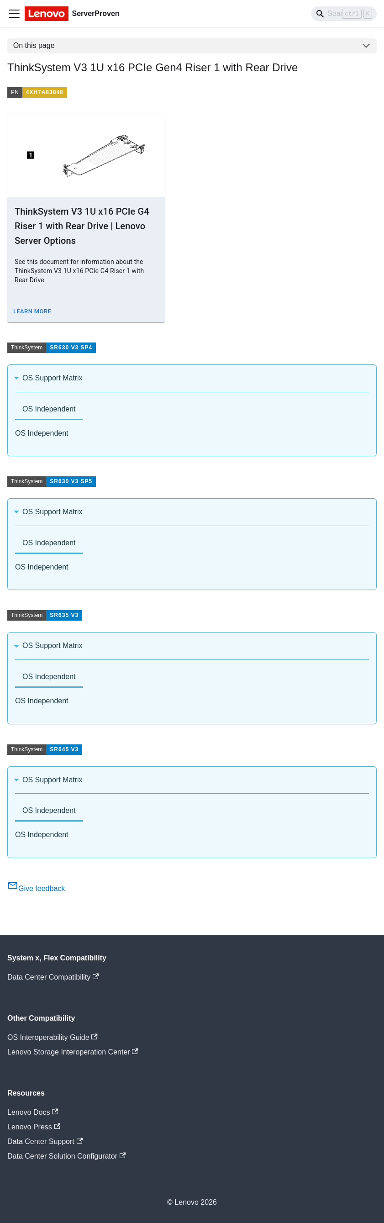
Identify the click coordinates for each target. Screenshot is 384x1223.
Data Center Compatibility (53, 977)
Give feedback (36, 888)
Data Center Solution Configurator (66, 1156)
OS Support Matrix (52, 378)
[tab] (49, 410)
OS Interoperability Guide (52, 1037)
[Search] (344, 13)
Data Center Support (45, 1141)
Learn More (32, 311)
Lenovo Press (33, 1127)
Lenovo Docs (32, 1112)
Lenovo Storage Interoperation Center (72, 1052)
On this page (34, 45)
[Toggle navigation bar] (14, 14)
